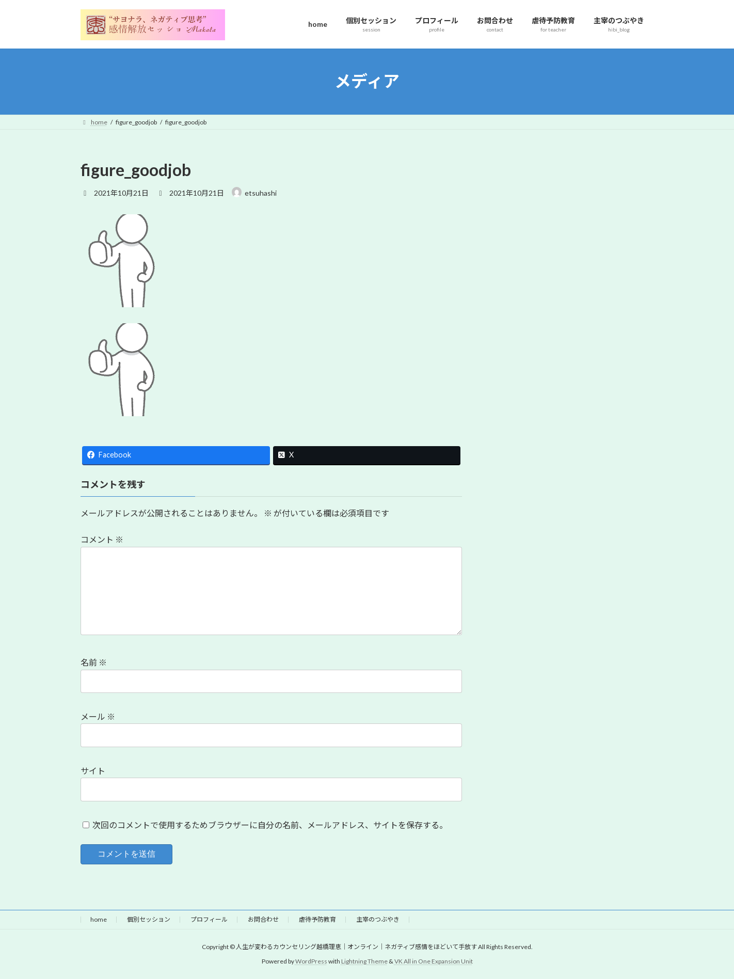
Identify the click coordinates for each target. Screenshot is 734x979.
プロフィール (209, 919)
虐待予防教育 (317, 919)
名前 (94, 662)
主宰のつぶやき (378, 919)
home (98, 919)
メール (98, 716)
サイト (93, 771)
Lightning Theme (364, 961)
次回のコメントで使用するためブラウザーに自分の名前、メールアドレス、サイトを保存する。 (270, 824)
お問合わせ (263, 919)
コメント (102, 539)
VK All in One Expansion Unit (433, 961)
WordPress (311, 961)
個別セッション (148, 919)
